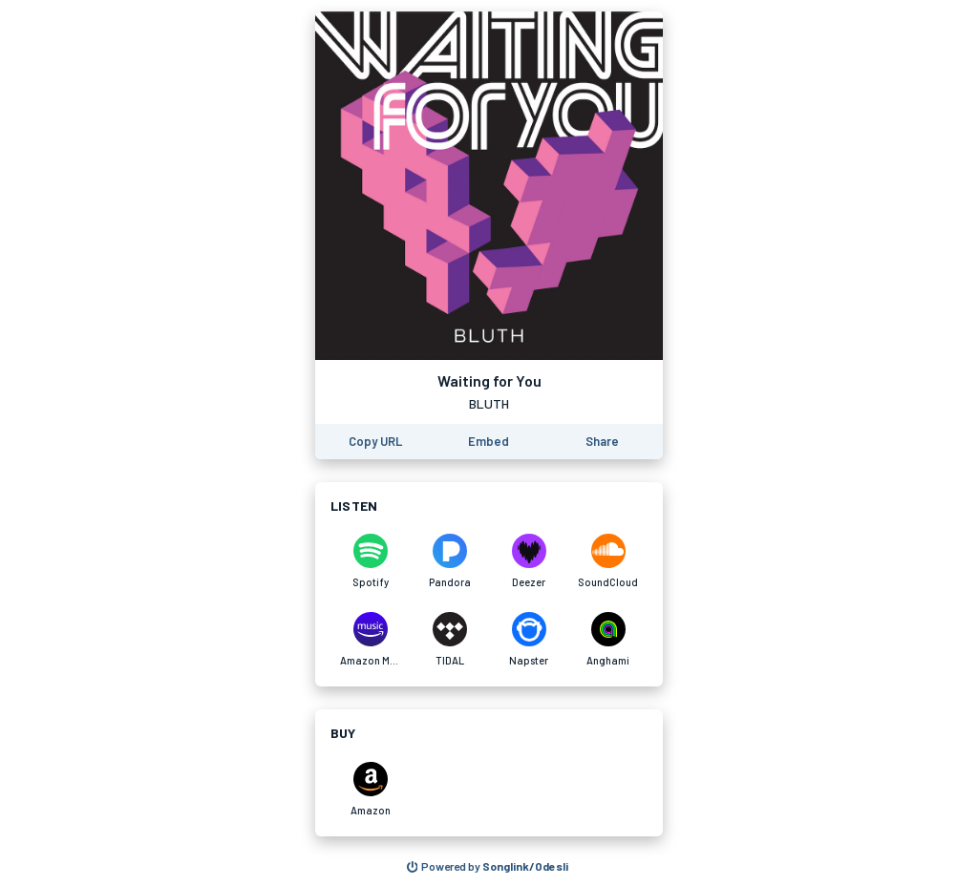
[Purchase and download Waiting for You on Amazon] (370, 789)
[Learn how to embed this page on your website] (489, 441)
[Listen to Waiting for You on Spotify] (370, 561)
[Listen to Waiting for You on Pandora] (449, 561)
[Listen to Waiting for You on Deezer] (528, 561)
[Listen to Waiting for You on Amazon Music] (370, 639)
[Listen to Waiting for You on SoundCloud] (608, 561)
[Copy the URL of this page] (375, 441)
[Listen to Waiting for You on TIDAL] (449, 639)
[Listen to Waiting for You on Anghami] (608, 639)
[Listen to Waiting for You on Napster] (528, 639)
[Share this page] (602, 441)
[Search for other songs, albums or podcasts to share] (488, 867)
